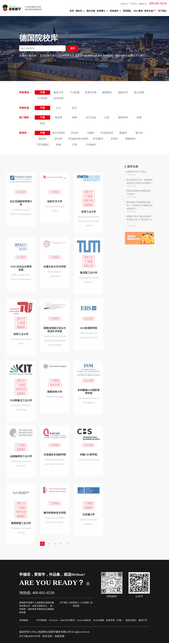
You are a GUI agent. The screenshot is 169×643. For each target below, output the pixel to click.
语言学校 (59, 98)
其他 (42, 123)
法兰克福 (91, 117)
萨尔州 (58, 138)
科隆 (139, 117)
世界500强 (90, 92)
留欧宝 (79, 11)
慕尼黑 (58, 117)
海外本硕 (90, 11)
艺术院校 (42, 98)
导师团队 (127, 11)
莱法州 (139, 133)
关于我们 (162, 11)
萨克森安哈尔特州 (78, 138)
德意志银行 (131, 620)
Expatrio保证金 (84, 620)
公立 (58, 108)
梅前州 (42, 138)
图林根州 (130, 138)
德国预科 (107, 92)
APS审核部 (41, 620)
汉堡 (106, 117)
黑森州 (123, 133)
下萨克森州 (42, 144)
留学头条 (150, 10)
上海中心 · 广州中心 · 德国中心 (143, 4)
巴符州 (74, 133)
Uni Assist (53, 620)
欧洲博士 (101, 11)
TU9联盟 (74, 92)
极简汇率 (142, 620)
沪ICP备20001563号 (29, 636)
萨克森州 (98, 138)
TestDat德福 (98, 620)
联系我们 (74, 602)
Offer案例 (138, 11)
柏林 (74, 117)
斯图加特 (123, 117)
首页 (72, 11)
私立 (74, 108)
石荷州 (114, 138)
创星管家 (60, 636)
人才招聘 (84, 602)
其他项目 (114, 11)
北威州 (90, 133)
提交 (72, 48)
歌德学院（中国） (114, 620)
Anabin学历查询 (67, 620)
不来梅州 (91, 144)
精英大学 (59, 92)
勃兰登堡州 (58, 133)
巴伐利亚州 (107, 133)
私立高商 (139, 92)
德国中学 (123, 92)
